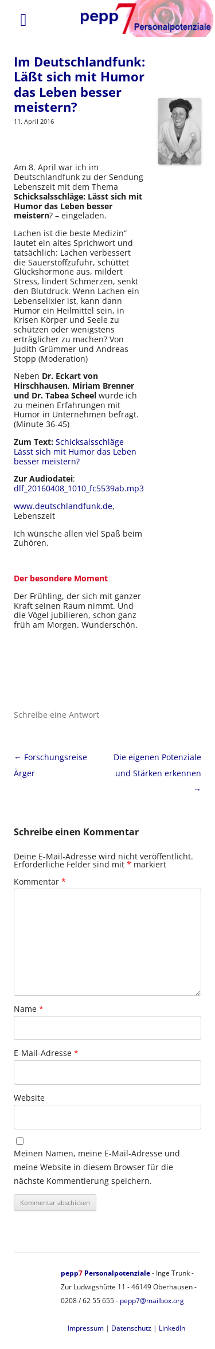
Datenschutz (131, 1328)
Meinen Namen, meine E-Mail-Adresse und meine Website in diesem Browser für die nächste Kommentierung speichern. (97, 1167)
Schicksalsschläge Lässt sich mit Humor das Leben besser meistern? (75, 451)
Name (29, 1008)
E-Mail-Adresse (46, 1052)
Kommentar (40, 881)
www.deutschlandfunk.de (63, 506)
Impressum (86, 1328)
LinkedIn (172, 1328)
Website (29, 1097)
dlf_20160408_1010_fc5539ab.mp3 (79, 488)
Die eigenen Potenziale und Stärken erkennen (157, 773)
